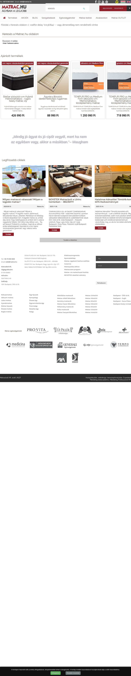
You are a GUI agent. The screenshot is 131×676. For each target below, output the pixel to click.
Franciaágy (33, 306)
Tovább (8, 234)
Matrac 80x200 (91, 301)
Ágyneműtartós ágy (36, 303)
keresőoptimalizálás (114, 378)
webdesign (102, 378)
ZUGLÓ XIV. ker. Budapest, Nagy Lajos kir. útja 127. (42, 264)
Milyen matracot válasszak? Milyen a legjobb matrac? (22, 200)
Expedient (127, 378)
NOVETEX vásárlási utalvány (75, 275)
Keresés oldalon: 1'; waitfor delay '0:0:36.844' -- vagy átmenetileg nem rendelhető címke (54, 25)
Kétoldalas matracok (65, 295)
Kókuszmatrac (6, 295)
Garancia (67, 264)
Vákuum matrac (7, 297)
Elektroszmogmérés (72, 255)
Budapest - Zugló (119, 298)
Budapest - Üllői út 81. (121, 295)
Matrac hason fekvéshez (66, 304)
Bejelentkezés (107, 8)
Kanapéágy (33, 297)
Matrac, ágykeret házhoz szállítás (76, 261)
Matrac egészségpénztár (13, 331)
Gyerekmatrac (6, 303)
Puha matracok (63, 309)
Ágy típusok (33, 295)
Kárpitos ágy (34, 309)
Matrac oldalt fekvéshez (66, 298)
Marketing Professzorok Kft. (120, 380)
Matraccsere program (72, 269)
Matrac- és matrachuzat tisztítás (76, 272)
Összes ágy (33, 300)
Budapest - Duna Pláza (122, 301)
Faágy (31, 312)
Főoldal (4, 25)
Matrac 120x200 (91, 309)
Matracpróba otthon (72, 267)
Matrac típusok (6, 306)
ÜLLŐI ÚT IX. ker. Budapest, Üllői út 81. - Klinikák (41, 261)
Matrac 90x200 (91, 307)
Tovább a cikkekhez (70, 240)
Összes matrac (6, 309)
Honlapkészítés (91, 378)
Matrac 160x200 (91, 298)
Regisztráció (118, 8)
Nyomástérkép (69, 258)
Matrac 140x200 (91, 312)
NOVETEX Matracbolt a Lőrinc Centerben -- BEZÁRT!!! (65, 200)
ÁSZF (19, 378)
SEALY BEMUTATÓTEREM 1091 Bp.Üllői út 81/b (40, 267)
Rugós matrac (6, 312)
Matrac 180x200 (91, 304)
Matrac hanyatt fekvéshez (67, 312)
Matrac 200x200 (91, 295)
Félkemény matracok (65, 307)
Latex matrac (6, 300)
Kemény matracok (64, 301)
